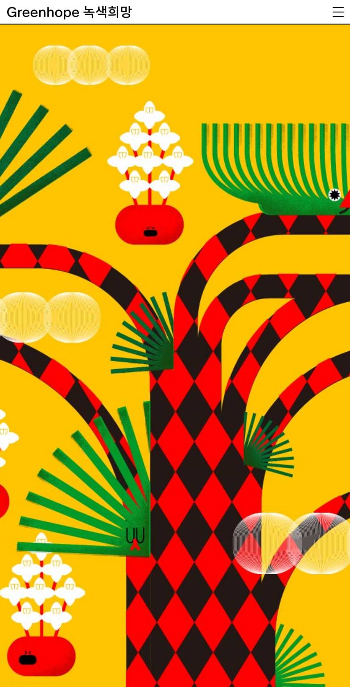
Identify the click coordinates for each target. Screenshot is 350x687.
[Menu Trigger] (338, 12)
